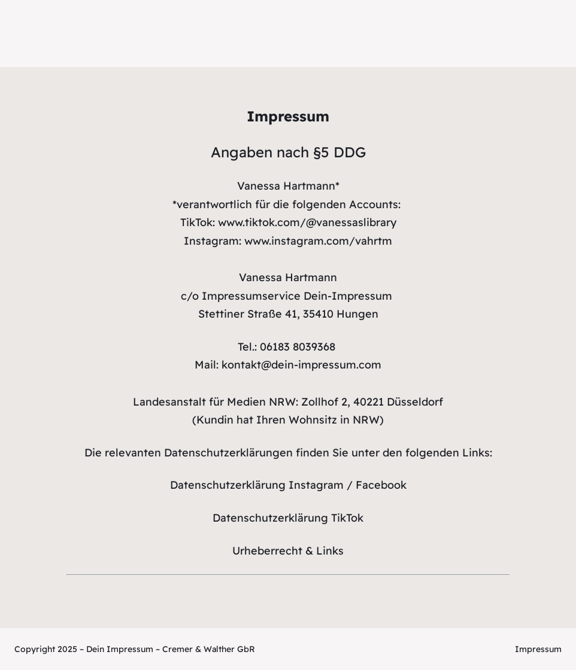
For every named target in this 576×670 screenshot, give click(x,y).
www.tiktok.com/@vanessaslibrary (307, 222)
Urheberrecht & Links (288, 551)
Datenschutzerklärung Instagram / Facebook (288, 485)
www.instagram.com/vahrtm (318, 241)
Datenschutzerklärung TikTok (288, 518)
